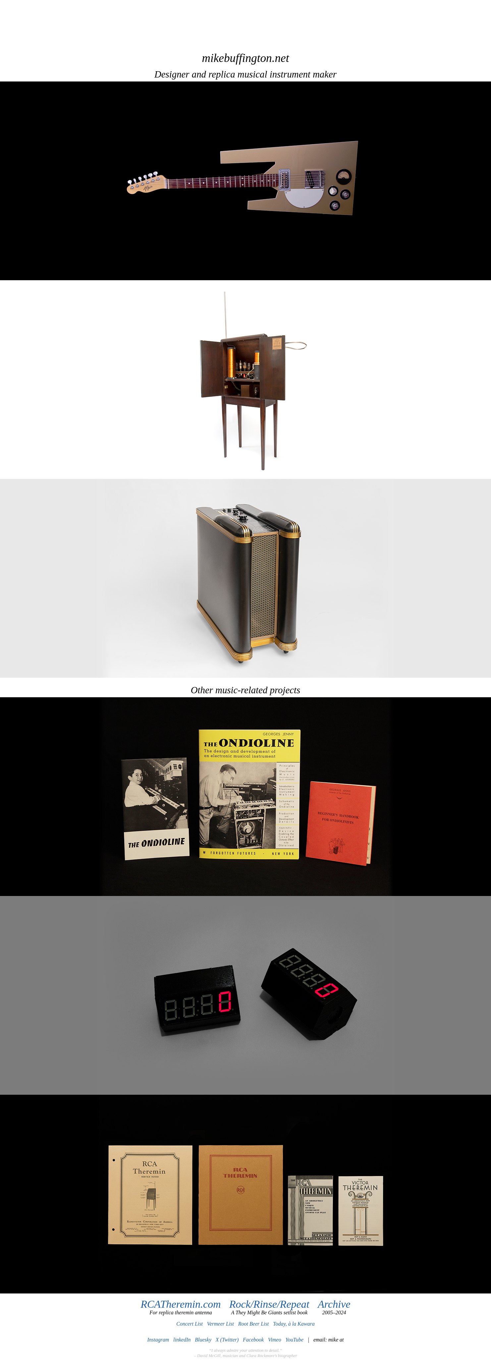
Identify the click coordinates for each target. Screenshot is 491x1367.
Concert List (189, 1324)
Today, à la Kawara (294, 1324)
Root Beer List (253, 1324)
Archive (334, 1304)
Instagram (158, 1339)
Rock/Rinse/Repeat (269, 1304)
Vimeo (274, 1339)
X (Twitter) (227, 1339)
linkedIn (182, 1339)
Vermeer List (220, 1324)
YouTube (294, 1339)
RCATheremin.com (180, 1304)
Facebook (253, 1339)
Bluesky (203, 1339)
